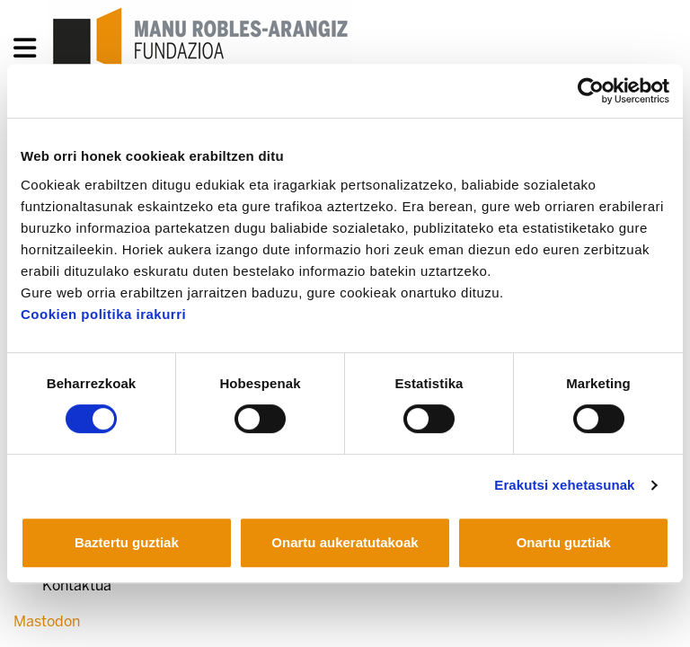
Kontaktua (76, 585)
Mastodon (46, 621)
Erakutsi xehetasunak (564, 484)
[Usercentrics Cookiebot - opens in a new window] (590, 90)
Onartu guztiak (564, 542)
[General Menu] (30, 51)
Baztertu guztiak (127, 542)
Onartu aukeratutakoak (344, 542)
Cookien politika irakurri (103, 314)
